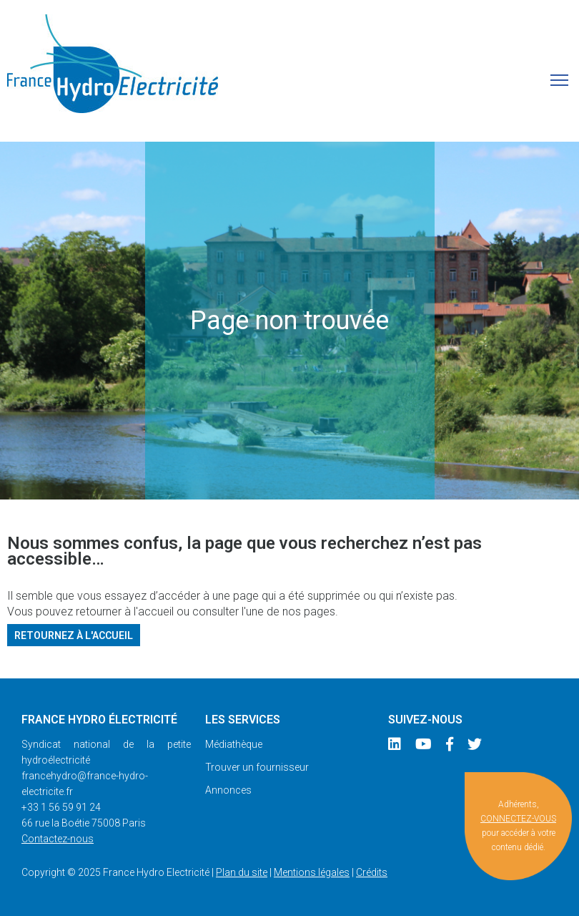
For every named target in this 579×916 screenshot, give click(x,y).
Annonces (228, 790)
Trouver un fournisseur (257, 767)
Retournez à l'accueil (73, 634)
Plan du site (241, 872)
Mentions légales (312, 872)
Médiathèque (233, 744)
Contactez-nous (57, 838)
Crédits (371, 872)
